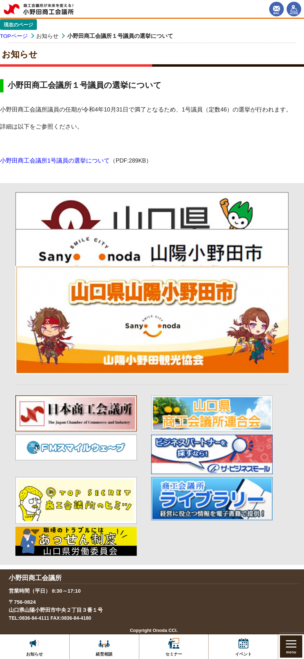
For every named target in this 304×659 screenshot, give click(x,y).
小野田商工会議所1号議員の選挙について (55, 160)
